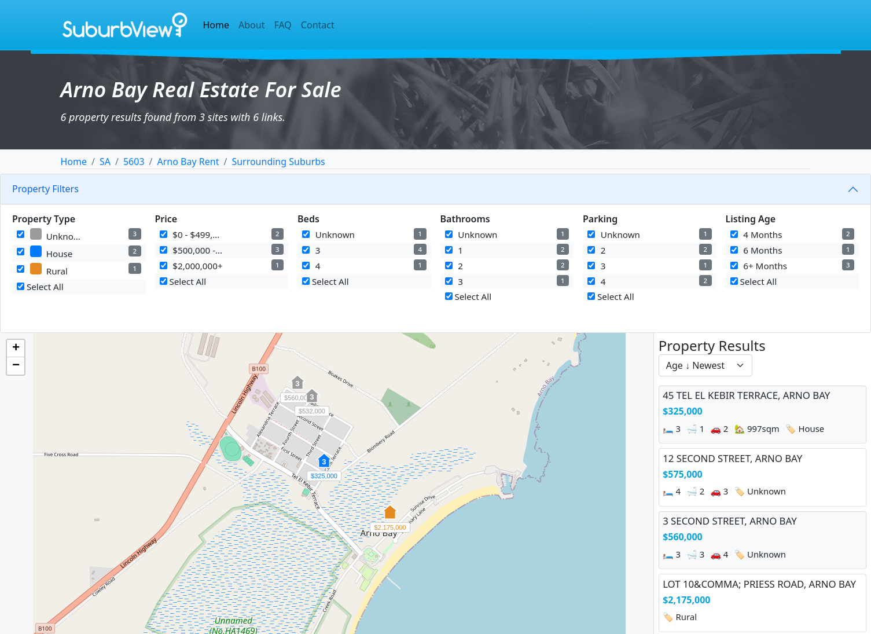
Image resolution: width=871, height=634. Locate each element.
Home (216, 25)
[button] (324, 466)
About (251, 25)
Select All (40, 286)
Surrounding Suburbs (278, 161)
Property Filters (45, 188)
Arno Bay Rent (188, 161)
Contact (318, 25)
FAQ (282, 25)
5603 (134, 161)
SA (105, 161)
